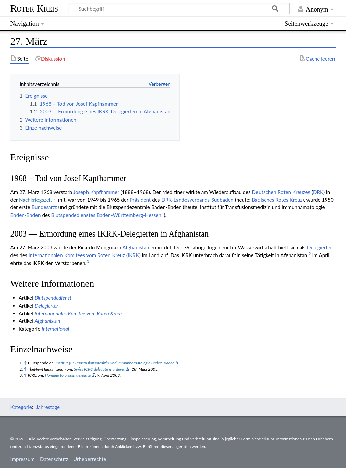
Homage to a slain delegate (68, 375)
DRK (318, 192)
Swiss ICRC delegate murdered (99, 369)
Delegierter (319, 247)
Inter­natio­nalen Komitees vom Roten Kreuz (76, 255)
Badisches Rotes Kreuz (277, 200)
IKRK (133, 255)
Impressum (22, 459)
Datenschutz (54, 459)
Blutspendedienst (53, 298)
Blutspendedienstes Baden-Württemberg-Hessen (106, 215)
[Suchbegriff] (178, 8)
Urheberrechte (89, 459)
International (55, 329)
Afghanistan (135, 247)
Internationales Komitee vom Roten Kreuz (79, 313)
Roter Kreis (34, 8)
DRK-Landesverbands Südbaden (197, 200)
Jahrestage (48, 407)
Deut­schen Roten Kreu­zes (281, 192)
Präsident (140, 200)
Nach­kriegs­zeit (35, 200)
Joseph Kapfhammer (96, 192)
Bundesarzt (44, 207)
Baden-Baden (25, 215)
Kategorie (21, 407)
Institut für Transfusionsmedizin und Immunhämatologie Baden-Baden (115, 362)
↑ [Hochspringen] (25, 362)
